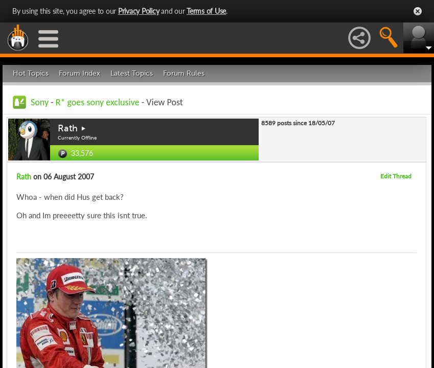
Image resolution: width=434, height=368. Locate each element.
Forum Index (79, 73)
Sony (40, 102)
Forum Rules (183, 73)
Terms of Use (206, 11)
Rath (68, 128)
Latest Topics (131, 73)
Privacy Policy (138, 11)
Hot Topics (31, 73)
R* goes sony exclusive (98, 102)
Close (418, 11)
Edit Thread (396, 176)
